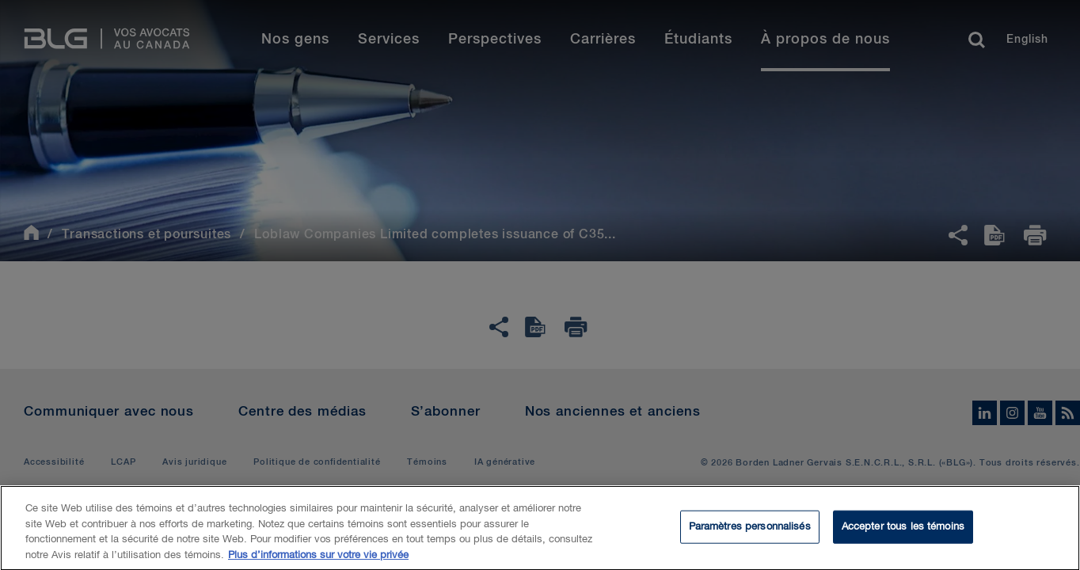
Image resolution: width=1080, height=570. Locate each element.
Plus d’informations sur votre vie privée (318, 560)
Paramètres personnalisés (750, 531)
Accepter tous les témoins (903, 531)
